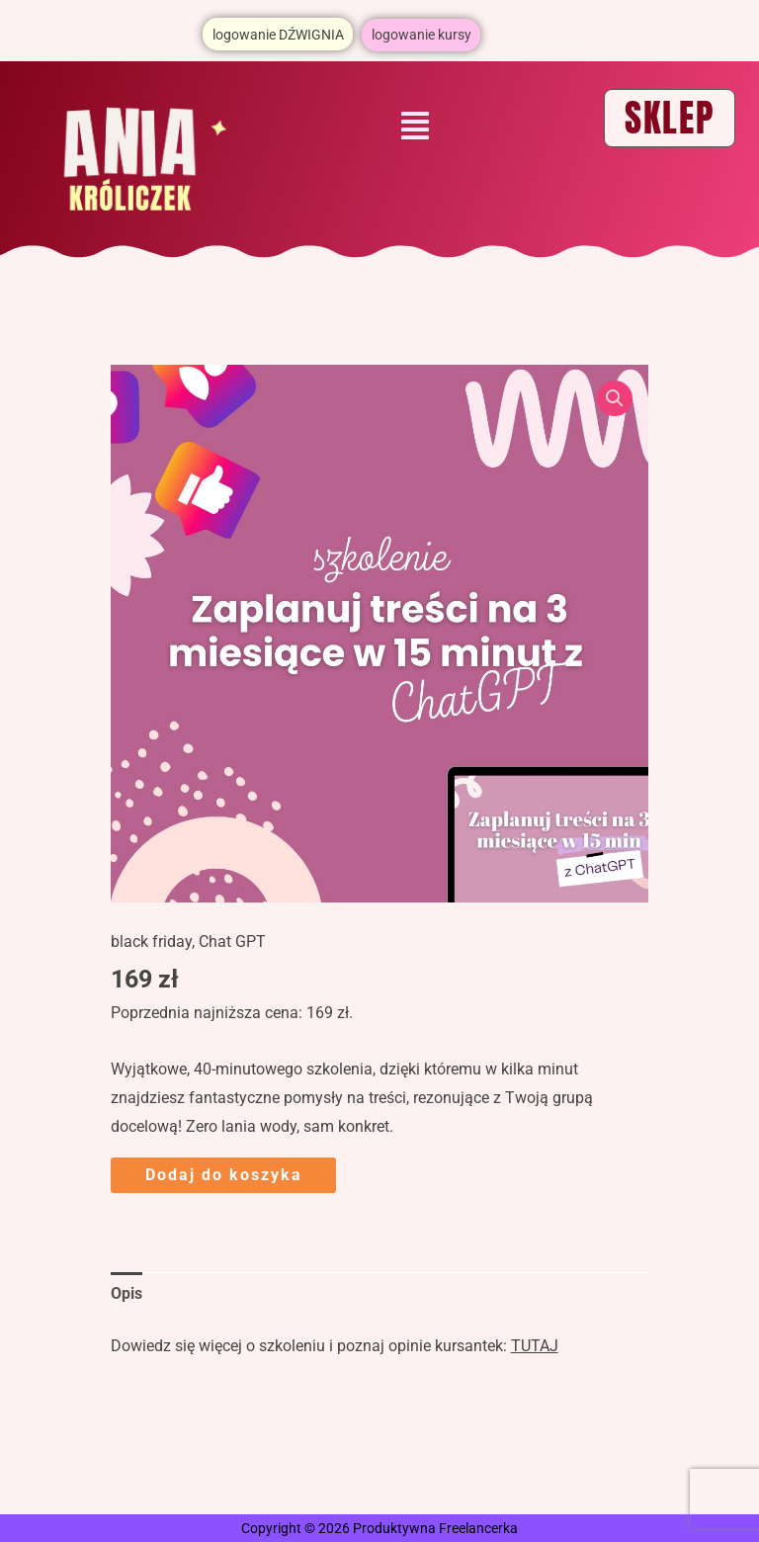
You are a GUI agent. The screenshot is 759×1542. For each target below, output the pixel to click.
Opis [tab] (126, 1292)
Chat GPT (232, 941)
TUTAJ (534, 1344)
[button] (415, 127)
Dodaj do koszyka (223, 1173)
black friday (151, 941)
